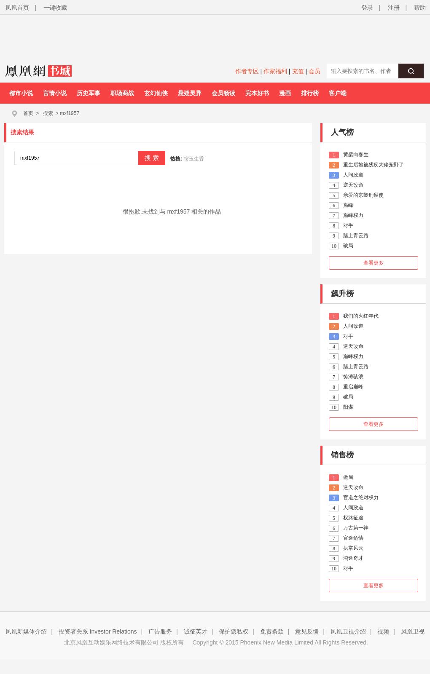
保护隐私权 (233, 631)
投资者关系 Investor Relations (98, 631)
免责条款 (272, 631)
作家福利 (275, 71)
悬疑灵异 (190, 93)
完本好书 (257, 93)
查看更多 (373, 263)
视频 (383, 631)
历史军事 (88, 93)
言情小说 (55, 93)
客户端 (338, 93)
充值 (298, 71)
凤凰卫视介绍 (348, 631)
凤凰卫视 (413, 631)
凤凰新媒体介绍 (26, 631)
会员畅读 (223, 93)
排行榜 (310, 93)
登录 (367, 7)
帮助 (420, 7)
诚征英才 (195, 631)
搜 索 (152, 157)
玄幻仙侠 (156, 93)
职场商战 (122, 93)
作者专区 (247, 71)
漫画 (285, 93)
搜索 (48, 113)
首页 (28, 113)
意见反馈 (307, 631)
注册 (394, 7)
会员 (314, 71)
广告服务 (160, 631)
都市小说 (21, 93)
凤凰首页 (17, 7)
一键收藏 (55, 7)
